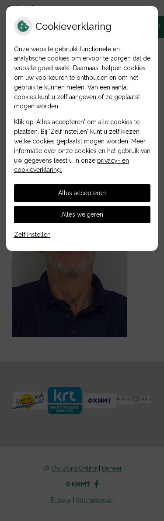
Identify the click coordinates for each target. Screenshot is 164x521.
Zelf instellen (32, 234)
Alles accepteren (82, 192)
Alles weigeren (82, 214)
